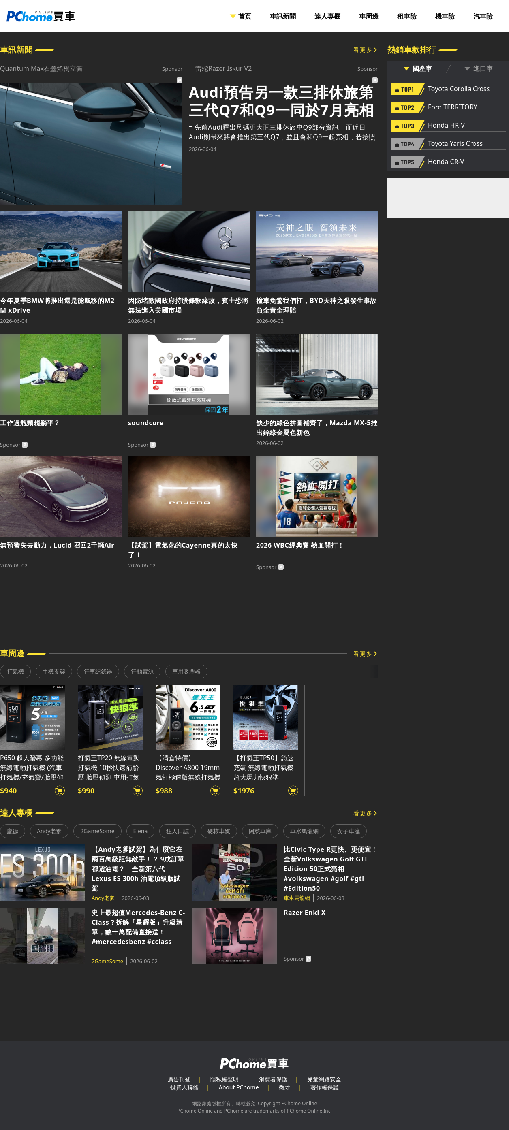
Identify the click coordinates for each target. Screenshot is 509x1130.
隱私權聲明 (224, 1079)
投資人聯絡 (184, 1087)
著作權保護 (324, 1087)
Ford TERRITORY (452, 107)
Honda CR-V (446, 162)
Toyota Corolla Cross (459, 89)
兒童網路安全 (324, 1079)
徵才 (284, 1087)
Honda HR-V (446, 126)
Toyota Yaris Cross (455, 144)
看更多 (363, 49)
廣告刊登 (179, 1079)
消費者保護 (273, 1079)
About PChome (239, 1087)
